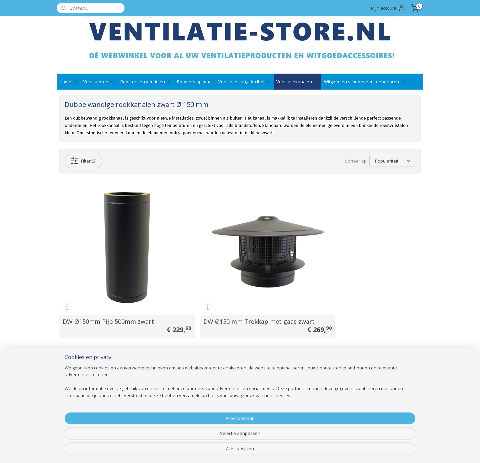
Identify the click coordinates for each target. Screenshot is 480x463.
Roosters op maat (195, 82)
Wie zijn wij (71, 387)
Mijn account (388, 8)
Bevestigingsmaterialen (158, 417)
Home (68, 82)
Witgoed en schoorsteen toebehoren (365, 82)
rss (232, 450)
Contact (67, 357)
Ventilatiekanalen (297, 82)
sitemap (218, 450)
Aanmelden (369, 380)
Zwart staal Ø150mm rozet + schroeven (348, 300)
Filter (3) (83, 161)
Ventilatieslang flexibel (244, 82)
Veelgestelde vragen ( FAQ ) (89, 372)
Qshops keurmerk (225, 372)
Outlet (140, 425)
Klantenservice (75, 380)
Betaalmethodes (224, 387)
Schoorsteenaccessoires (159, 410)
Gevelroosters (148, 372)
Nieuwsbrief (219, 380)
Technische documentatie (234, 365)
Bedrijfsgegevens (78, 365)
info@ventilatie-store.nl (309, 365)
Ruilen (212, 395)
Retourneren (219, 402)
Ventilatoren (99, 82)
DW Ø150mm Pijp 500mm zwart (108, 303)
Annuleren (217, 410)
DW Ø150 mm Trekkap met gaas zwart (231, 300)
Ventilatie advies (223, 357)
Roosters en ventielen (146, 82)
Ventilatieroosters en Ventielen (165, 365)
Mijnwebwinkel (316, 450)
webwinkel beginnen (258, 450)
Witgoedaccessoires (154, 380)
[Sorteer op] (392, 161)
